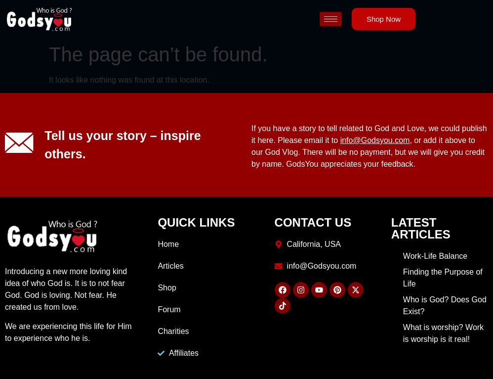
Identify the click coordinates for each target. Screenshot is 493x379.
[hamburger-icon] (331, 19)
